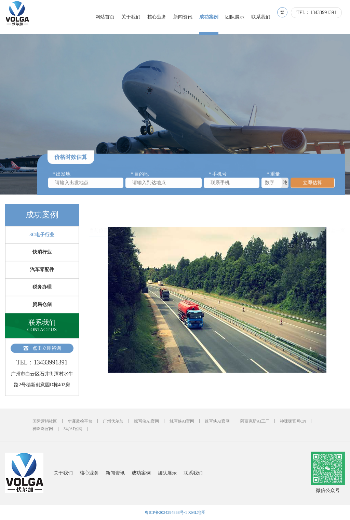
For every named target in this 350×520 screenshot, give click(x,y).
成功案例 (211, 16)
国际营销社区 (44, 421)
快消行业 (42, 261)
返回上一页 (333, 214)
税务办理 (42, 295)
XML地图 (197, 512)
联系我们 (263, 16)
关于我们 (134, 16)
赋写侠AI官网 (146, 421)
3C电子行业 (41, 243)
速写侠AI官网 (217, 421)
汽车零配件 (42, 278)
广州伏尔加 (113, 421)
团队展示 (237, 16)
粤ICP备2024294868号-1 (166, 512)
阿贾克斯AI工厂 (254, 421)
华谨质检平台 (80, 421)
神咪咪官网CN (293, 421)
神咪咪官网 (42, 429)
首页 (118, 214)
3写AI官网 (73, 429)
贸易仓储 (42, 313)
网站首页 (108, 16)
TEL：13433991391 (319, 17)
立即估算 (312, 184)
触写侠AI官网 (182, 421)
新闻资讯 (186, 16)
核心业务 (160, 16)
